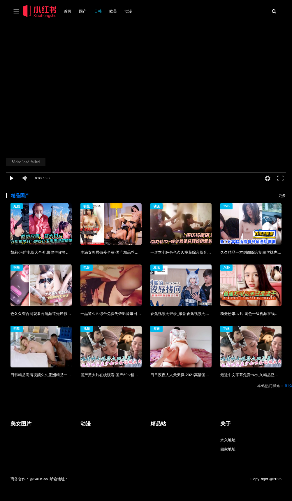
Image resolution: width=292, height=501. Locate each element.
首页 (67, 11)
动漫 (128, 11)
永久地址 (227, 440)
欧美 (113, 11)
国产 (83, 11)
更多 (282, 195)
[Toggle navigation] (16, 11)
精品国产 (20, 195)
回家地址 (227, 449)
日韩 (98, 11)
